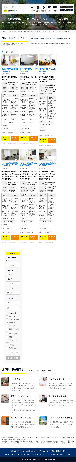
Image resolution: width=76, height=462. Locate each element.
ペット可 (12, 326)
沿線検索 (38, 11)
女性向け (12, 317)
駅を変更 (13, 265)
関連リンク (8, 454)
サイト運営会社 (52, 454)
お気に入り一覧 (67, 7)
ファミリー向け (14, 320)
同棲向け (12, 323)
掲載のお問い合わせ (64, 454)
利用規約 (26, 454)
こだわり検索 (49, 10)
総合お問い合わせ (66, 10)
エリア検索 (32, 10)
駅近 (10, 337)
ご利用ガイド (55, 10)
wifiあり (11, 345)
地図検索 (43, 11)
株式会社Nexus (11, 143)
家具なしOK (13, 334)
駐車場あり (12, 348)
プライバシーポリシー (38, 454)
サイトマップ (18, 454)
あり (10, 274)
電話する (16, 138)
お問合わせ (6, 138)
